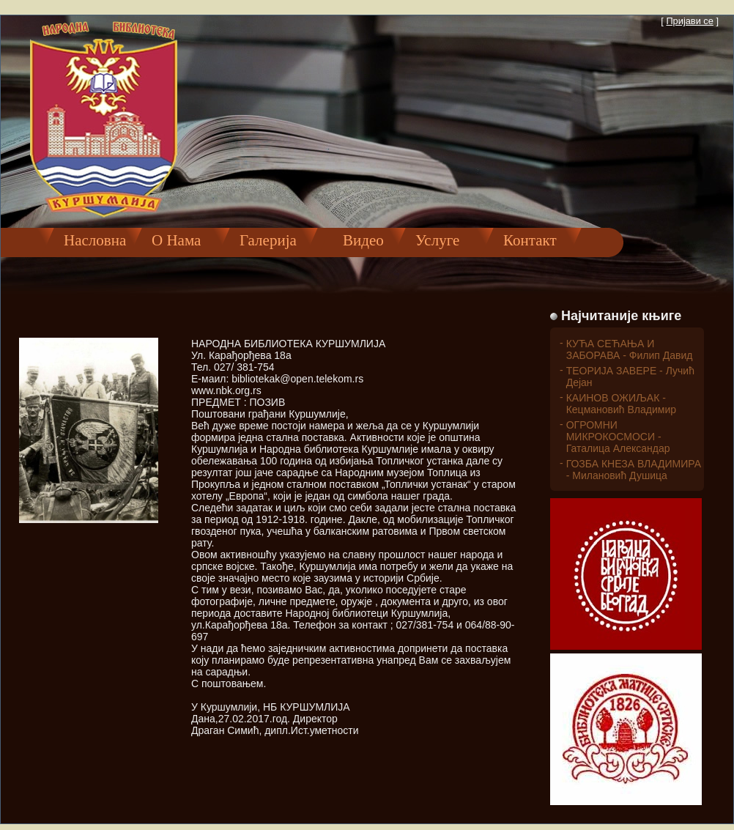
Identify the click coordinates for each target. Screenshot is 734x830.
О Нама (176, 240)
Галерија (268, 240)
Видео (355, 240)
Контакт (530, 240)
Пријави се (689, 20)
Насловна (95, 240)
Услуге (437, 240)
